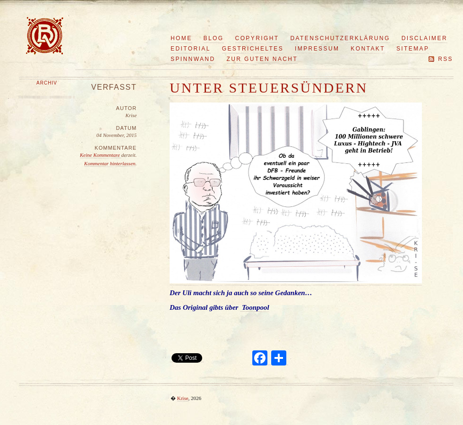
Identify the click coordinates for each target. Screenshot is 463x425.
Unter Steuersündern (269, 87)
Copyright (257, 38)
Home (181, 38)
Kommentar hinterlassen (109, 163)
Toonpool (254, 307)
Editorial (191, 48)
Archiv (46, 82)
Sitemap (412, 48)
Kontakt (368, 48)
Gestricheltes (252, 48)
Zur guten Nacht (262, 59)
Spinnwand (193, 59)
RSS (445, 59)
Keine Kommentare (100, 155)
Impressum (317, 48)
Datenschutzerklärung (340, 38)
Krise (183, 398)
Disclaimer (424, 38)
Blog (214, 38)
